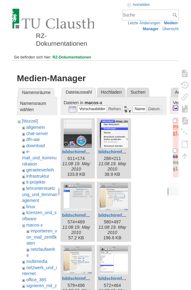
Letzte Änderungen (144, 23)
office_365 (36, 279)
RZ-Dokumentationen (71, 57)
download (35, 145)
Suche (176, 15)
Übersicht (170, 29)
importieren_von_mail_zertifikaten (42, 237)
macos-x (34, 224)
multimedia (36, 261)
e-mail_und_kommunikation (39, 157)
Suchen (138, 92)
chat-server (37, 133)
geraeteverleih (40, 169)
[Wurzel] (30, 121)
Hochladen (111, 92)
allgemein (35, 127)
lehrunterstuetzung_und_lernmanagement (39, 194)
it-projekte (35, 182)
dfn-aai (33, 139)
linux (30, 206)
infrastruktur (37, 176)
